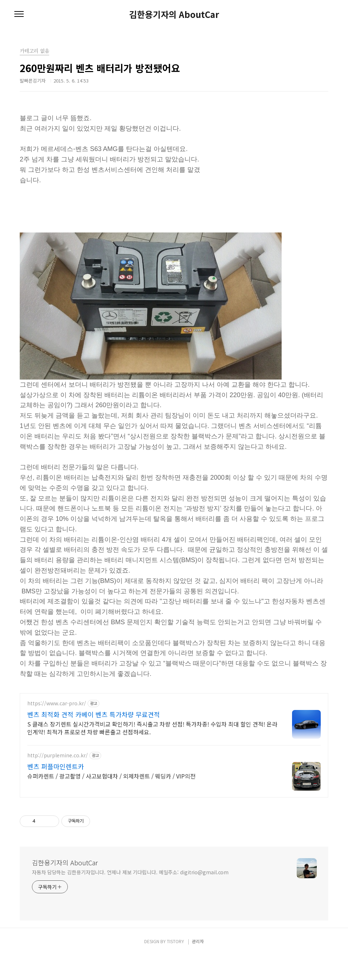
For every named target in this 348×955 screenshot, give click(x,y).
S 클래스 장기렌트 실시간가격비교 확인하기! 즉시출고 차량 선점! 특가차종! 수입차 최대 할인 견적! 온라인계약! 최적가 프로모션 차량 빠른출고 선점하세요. (152, 728)
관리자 (198, 941)
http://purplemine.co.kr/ (57, 755)
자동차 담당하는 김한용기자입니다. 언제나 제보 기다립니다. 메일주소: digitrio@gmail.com (130, 872)
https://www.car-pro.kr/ (56, 703)
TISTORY (175, 941)
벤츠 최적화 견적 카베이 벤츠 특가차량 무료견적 (93, 714)
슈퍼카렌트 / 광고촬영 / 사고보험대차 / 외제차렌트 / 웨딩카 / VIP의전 (111, 776)
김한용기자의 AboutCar (174, 14)
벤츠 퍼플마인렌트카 (55, 766)
